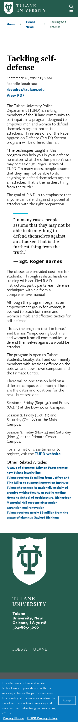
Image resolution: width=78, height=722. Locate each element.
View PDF (16, 95)
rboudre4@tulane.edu (26, 89)
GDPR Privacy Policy (42, 718)
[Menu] (71, 11)
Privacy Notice (13, 718)
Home (11, 24)
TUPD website (48, 453)
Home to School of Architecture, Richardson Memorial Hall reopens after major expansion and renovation (39, 502)
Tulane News (30, 24)
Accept (67, 700)
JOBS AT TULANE (29, 649)
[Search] (71, 6)
